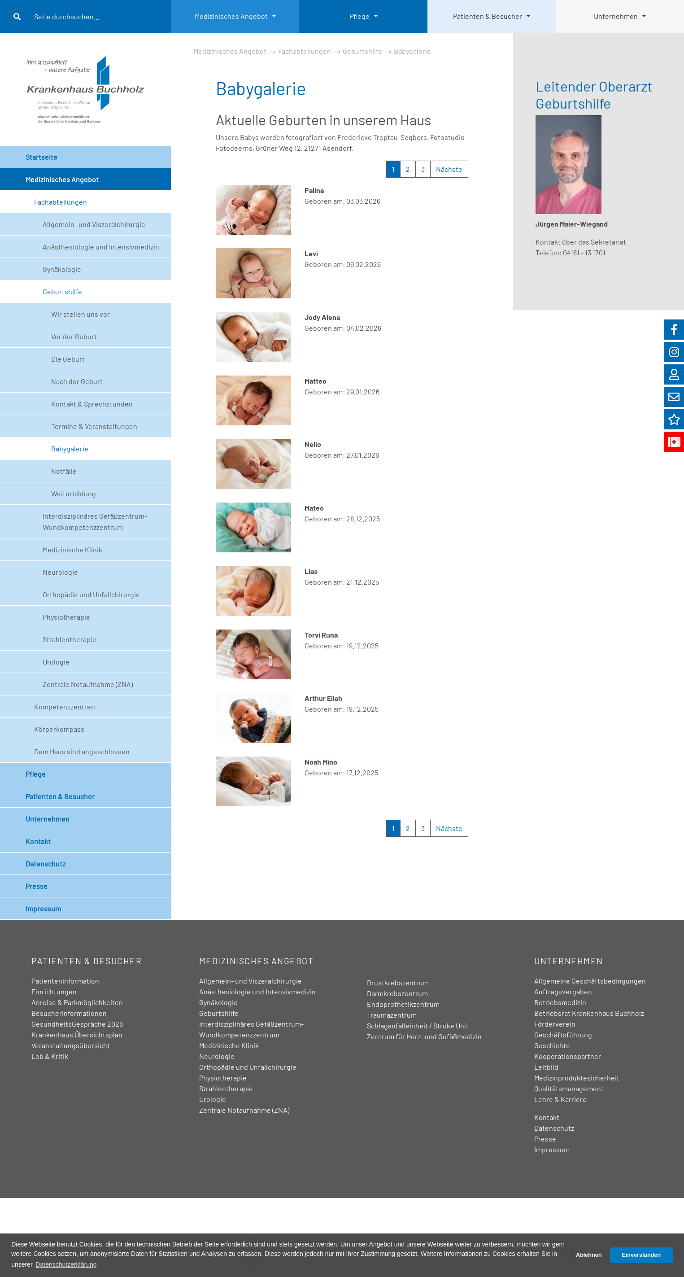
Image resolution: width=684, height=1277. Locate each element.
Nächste (449, 169)
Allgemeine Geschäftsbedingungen (590, 980)
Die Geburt (68, 358)
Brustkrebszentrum (398, 982)
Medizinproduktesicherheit (576, 1077)
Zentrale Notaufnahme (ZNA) (88, 684)
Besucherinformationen (69, 1013)
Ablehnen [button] (588, 1255)
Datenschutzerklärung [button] (65, 1264)
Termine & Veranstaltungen (94, 426)
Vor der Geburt (74, 336)
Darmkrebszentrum (397, 993)
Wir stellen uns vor (80, 314)
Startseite (41, 157)
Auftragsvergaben (563, 991)
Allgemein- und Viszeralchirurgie (94, 224)
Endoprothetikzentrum (403, 1004)
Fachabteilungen (60, 201)
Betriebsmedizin (560, 1002)
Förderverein (554, 1023)
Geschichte (552, 1045)
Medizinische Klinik (72, 549)
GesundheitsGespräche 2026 (77, 1023)
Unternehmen (616, 16)
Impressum (43, 908)
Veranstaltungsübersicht (70, 1045)
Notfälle (64, 471)
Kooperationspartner (567, 1056)
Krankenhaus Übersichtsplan (76, 1034)
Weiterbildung (73, 493)
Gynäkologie (62, 269)
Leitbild (546, 1067)
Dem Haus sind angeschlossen (82, 751)
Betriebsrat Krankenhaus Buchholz (589, 1013)
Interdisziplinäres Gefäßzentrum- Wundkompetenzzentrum (95, 521)
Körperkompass (59, 729)
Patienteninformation (65, 980)
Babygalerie (69, 448)
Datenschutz (45, 863)
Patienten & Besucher (487, 16)
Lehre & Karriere (560, 1099)
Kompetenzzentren (64, 706)
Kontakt (38, 841)
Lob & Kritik (49, 1056)
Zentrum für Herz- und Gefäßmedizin (424, 1036)
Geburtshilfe (62, 291)
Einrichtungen (54, 991)
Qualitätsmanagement (569, 1088)
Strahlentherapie (69, 639)
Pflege (359, 16)
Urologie (56, 661)
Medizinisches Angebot (231, 16)
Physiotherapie (66, 616)
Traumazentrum (392, 1014)
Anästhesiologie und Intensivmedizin (101, 246)
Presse (37, 886)
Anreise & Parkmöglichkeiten (77, 1002)
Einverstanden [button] (641, 1255)
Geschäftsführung (563, 1034)
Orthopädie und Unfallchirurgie (91, 594)
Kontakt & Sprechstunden (92, 403)
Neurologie (60, 572)
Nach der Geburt (77, 381)
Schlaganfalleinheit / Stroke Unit (418, 1025)
